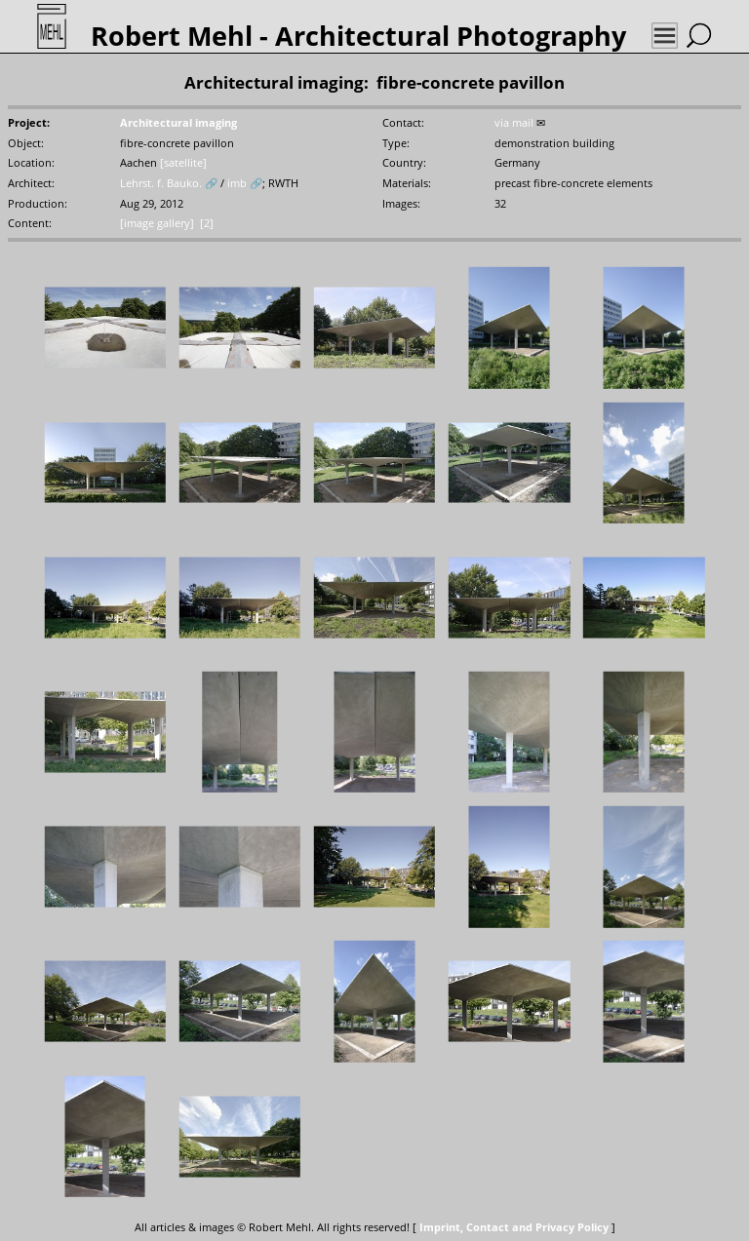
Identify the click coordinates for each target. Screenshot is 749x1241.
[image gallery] (157, 223)
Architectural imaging (178, 123)
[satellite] (183, 163)
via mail (513, 123)
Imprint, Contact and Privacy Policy (514, 1227)
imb (237, 183)
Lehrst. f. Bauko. (161, 183)
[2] (207, 223)
